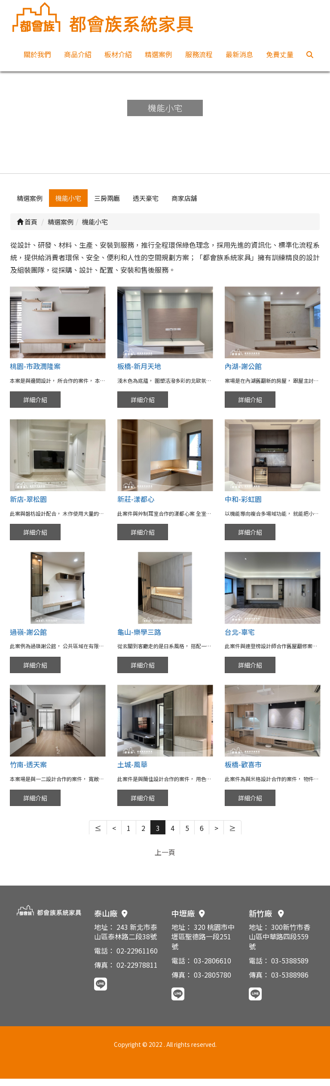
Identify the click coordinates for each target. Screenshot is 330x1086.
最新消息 (239, 54)
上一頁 (165, 859)
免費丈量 (279, 54)
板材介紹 (118, 54)
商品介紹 (78, 54)
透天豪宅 (146, 204)
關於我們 (37, 54)
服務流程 (199, 54)
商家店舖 (184, 204)
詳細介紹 (35, 406)
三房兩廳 (107, 204)
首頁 (27, 228)
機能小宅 (68, 204)
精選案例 (158, 54)
